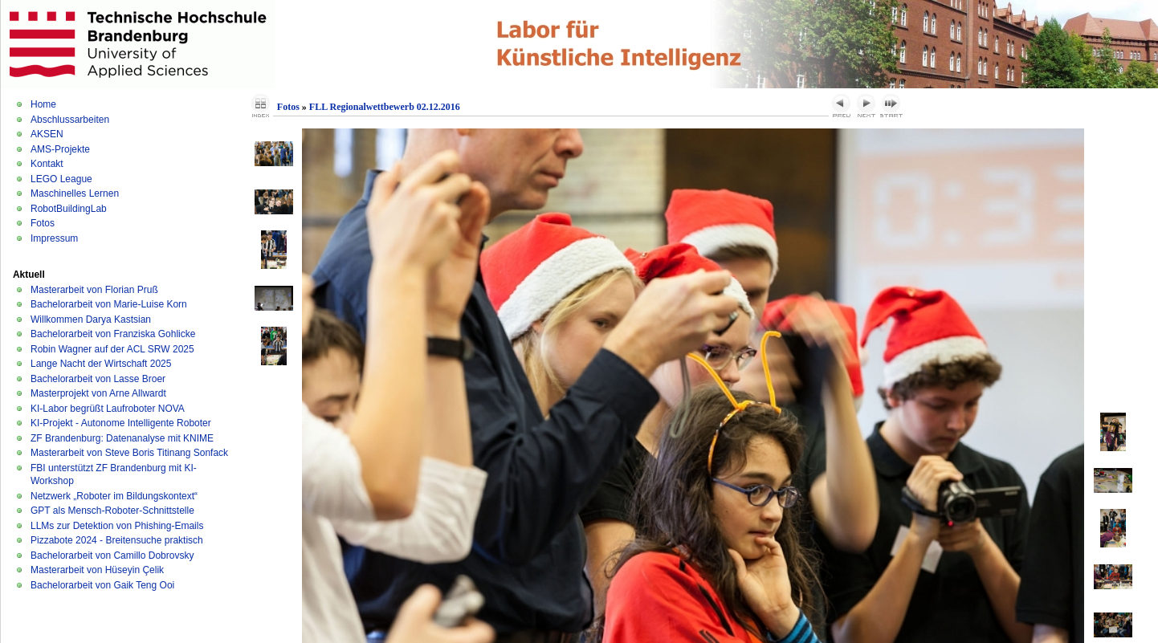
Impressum (54, 238)
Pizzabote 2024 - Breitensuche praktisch (117, 540)
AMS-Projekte (60, 149)
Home (43, 104)
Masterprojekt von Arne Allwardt (98, 393)
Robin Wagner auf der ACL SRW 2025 (112, 349)
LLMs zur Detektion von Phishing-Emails (117, 525)
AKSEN (47, 134)
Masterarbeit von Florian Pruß (94, 289)
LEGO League (61, 179)
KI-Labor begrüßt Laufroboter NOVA (108, 408)
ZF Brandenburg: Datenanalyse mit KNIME (122, 438)
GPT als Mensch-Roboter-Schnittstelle (112, 510)
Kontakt (47, 163)
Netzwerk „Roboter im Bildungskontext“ (114, 496)
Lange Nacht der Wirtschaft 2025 (101, 363)
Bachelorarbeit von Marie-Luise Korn (109, 304)
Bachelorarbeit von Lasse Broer (98, 379)
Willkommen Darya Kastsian (91, 319)
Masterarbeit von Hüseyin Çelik (97, 570)
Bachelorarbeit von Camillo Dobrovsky (112, 555)
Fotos (43, 223)
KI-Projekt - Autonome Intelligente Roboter (121, 423)
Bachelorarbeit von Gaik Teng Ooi (102, 585)
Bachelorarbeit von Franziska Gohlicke (113, 334)
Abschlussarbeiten (70, 119)
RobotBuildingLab (69, 208)
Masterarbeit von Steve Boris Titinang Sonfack (129, 452)
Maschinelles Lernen (75, 193)
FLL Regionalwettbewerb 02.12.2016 (384, 106)
